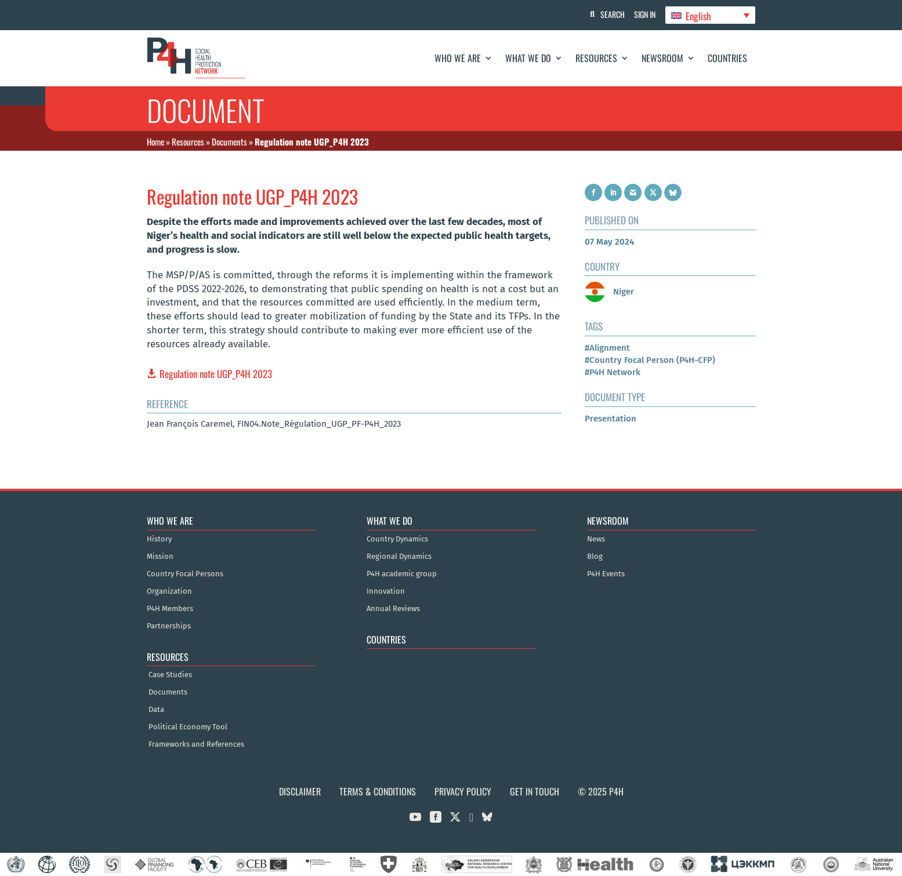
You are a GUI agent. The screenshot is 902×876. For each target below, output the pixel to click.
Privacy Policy (462, 791)
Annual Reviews (393, 609)
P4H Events (606, 574)
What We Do (528, 58)
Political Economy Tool (187, 727)
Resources (596, 58)
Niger (609, 291)
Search (608, 14)
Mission (160, 557)
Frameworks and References (196, 744)
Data (156, 710)
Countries (727, 58)
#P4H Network (612, 372)
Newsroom (662, 58)
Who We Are (457, 58)
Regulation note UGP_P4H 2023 (216, 373)
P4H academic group (402, 574)
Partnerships (169, 626)
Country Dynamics (397, 539)
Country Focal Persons (185, 574)
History (159, 539)
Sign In (642, 14)
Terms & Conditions (377, 791)
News (596, 539)
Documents (229, 141)
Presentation (610, 418)
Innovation (386, 591)
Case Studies (170, 675)
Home (155, 141)
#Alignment (607, 348)
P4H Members (170, 609)
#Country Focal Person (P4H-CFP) (650, 360)
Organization (169, 591)
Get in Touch (534, 791)
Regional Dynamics (399, 557)
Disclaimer (300, 791)
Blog (595, 557)
